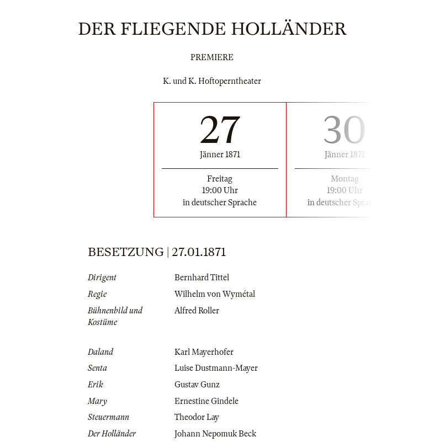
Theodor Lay (196, 417)
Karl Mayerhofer (204, 352)
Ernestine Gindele (206, 401)
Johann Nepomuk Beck (215, 433)
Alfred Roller (196, 310)
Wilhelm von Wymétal (214, 294)
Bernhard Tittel (201, 277)
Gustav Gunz (197, 384)
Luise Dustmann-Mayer (216, 368)
